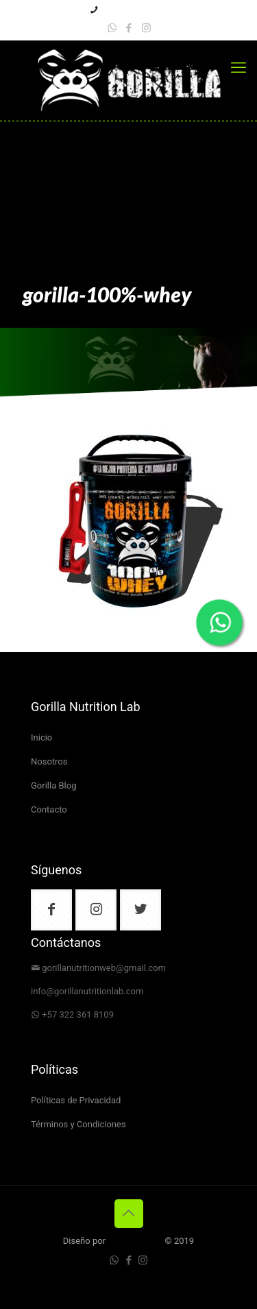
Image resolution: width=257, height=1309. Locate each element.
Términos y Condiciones (78, 1124)
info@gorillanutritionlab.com (87, 991)
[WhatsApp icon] (112, 28)
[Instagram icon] (146, 28)
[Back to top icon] (128, 1213)
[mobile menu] (238, 68)
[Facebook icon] (129, 28)
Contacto (49, 810)
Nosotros (49, 762)
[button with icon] (51, 909)
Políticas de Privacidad (76, 1100)
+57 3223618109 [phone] (133, 10)
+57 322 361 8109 (78, 1015)
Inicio (41, 738)
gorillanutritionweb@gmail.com (104, 968)
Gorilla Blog (53, 786)
